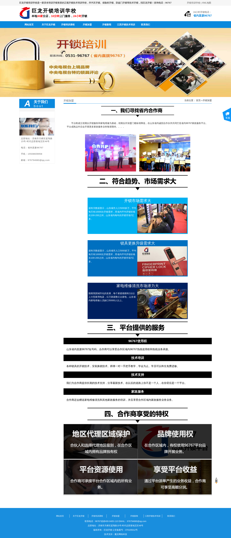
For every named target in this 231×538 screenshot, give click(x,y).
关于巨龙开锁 (48, 24)
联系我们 (145, 24)
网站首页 (29, 24)
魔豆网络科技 (121, 534)
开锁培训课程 (68, 24)
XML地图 (206, 2)
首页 (198, 100)
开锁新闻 (106, 24)
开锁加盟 (87, 24)
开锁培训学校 (193, 2)
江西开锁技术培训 (126, 24)
